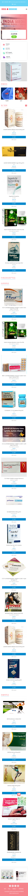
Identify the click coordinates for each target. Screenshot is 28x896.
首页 (5, 888)
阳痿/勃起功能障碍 (15, 231)
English (14, 4)
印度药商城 (21, 888)
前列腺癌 (14, 198)
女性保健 (14, 820)
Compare (14, 139)
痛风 (14, 681)
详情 (14, 36)
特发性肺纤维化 (14, 513)
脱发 (14, 546)
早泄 (10, 231)
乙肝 (14, 412)
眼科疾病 (14, 264)
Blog (9, 888)
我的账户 (14, 888)
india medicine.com (14, 893)
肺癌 (14, 131)
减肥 (14, 720)
